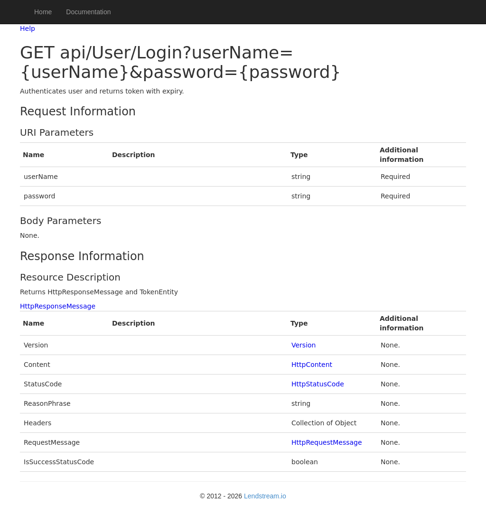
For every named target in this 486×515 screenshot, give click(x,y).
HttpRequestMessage (326, 442)
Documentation (88, 12)
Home (43, 12)
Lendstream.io (265, 496)
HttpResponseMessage (57, 306)
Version (303, 345)
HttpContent (311, 364)
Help (27, 28)
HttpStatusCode (317, 384)
